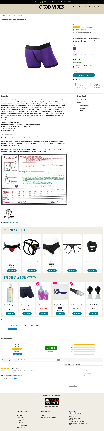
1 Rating (82, 27)
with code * (52, 2)
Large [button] (85, 54)
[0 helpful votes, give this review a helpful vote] (3, 378)
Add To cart (84, 75)
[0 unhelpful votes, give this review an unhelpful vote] (7, 378)
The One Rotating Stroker (77, 304)
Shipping (19, 420)
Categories (4, 15)
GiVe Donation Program (75, 420)
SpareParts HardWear (11, 222)
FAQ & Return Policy (22, 425)
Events (42, 415)
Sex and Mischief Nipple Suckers (93, 304)
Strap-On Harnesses (18, 15)
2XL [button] (92, 54)
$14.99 (10, 309)
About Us (19, 415)
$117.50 (52, 267)
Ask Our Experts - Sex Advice (48, 417)
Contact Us (20, 417)
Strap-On (10, 15)
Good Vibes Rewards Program (76, 421)
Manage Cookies (21, 427)
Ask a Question (76, 34)
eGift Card (19, 414)
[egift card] (73, 7)
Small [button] (75, 54)
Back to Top (73, 385)
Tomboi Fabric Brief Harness (52, 262)
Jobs (70, 425)
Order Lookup (20, 419)
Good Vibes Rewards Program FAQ (78, 423)
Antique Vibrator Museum (75, 418)
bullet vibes (38, 107)
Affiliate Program (73, 416)
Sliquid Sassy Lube (43, 304)
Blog (42, 414)
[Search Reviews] (39, 360)
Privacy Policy (20, 422)
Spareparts (27, 100)
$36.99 (92, 266)
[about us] (90, 7)
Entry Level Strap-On (72, 262)
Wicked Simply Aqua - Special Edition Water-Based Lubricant (10, 305)
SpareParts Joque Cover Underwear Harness (12, 262)
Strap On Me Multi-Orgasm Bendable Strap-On (60, 305)
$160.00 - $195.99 (60, 310)
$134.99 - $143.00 (26, 309)
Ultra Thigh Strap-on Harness (92, 262)
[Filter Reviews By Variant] (89, 365)
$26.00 (72, 266)
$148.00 (12, 267)
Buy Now (12, 270)
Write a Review (89, 27)
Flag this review (13, 378)
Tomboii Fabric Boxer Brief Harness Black (27, 305)
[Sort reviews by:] (69, 365)
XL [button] (89, 54)
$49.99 (32, 266)
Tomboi (3, 102)
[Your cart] (98, 7)
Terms (18, 424)
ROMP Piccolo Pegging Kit (32, 262)
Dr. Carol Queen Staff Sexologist (49, 419)
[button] (74, 48)
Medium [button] (80, 54)
